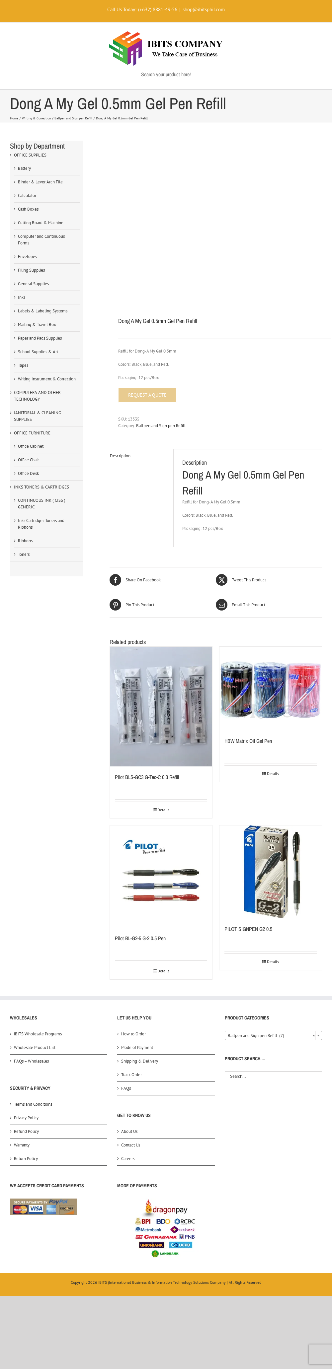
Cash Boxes (28, 209)
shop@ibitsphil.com (204, 9)
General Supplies (33, 284)
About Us (129, 1131)
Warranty (22, 1145)
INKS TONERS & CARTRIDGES (41, 487)
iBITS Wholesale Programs (38, 1034)
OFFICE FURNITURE (32, 433)
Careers (127, 1158)
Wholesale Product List (34, 1047)
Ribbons (25, 541)
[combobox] (273, 1035)
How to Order (133, 1034)
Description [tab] (120, 456)
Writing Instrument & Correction (47, 379)
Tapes (23, 365)
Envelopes (27, 256)
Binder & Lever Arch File (40, 182)
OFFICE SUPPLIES (30, 155)
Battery (24, 168)
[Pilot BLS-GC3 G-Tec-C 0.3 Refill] (161, 706)
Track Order (131, 1074)
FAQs (126, 1088)
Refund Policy (26, 1131)
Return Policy (26, 1158)
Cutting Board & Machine (40, 223)
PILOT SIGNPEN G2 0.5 (248, 929)
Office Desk (28, 473)
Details (163, 809)
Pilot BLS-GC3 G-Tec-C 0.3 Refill (147, 777)
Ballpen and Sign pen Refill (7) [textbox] (271, 1035)
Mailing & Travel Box (37, 324)
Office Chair (28, 460)
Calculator (27, 195)
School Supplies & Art (38, 352)
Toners (24, 554)
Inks (21, 297)
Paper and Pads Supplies (40, 338)
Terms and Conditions (33, 1104)
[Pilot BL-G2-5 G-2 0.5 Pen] (161, 876)
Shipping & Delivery (139, 1061)
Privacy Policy (26, 1118)
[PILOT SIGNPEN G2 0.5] (270, 871)
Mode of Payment (137, 1047)
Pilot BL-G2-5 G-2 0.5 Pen (140, 938)
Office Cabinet (30, 446)
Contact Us (130, 1145)
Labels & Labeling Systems (42, 311)
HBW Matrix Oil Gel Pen (248, 741)
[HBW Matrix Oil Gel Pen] (270, 688)
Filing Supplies (31, 270)
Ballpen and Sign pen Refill (161, 425)
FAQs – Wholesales (31, 1061)
